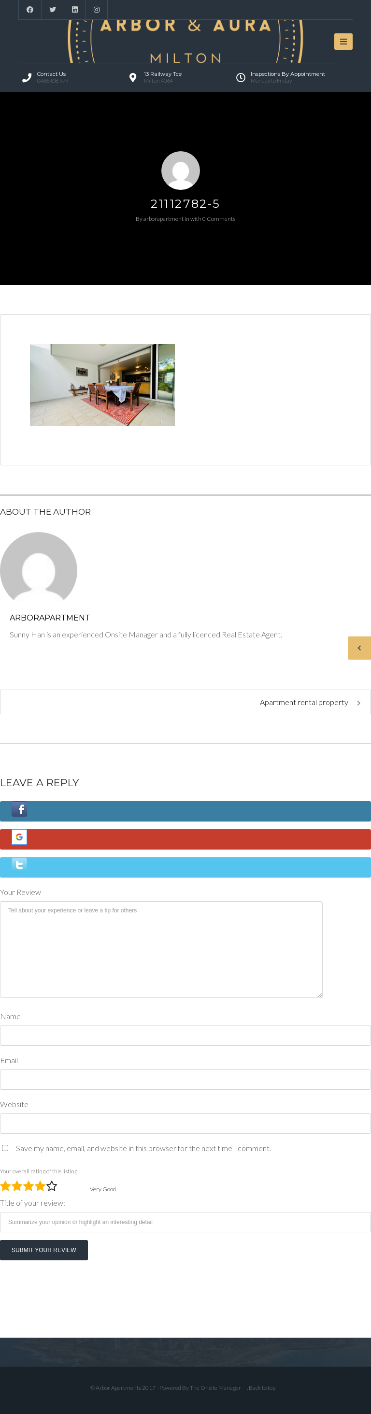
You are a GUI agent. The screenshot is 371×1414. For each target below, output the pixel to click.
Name (10, 1016)
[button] (185, 811)
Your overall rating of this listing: (39, 1171)
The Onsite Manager (215, 1387)
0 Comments (218, 218)
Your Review (20, 891)
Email (9, 1060)
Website (14, 1104)
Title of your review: (32, 1202)
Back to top (262, 1387)
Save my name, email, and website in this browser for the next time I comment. (143, 1148)
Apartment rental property (310, 702)
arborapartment (163, 218)
